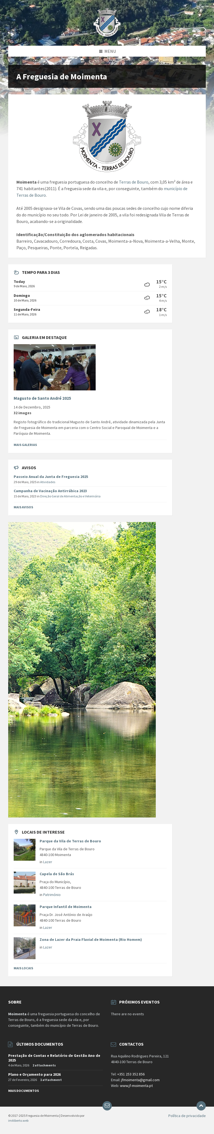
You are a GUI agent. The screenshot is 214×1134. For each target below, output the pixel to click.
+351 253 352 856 (131, 1074)
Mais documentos (23, 1091)
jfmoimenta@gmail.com (140, 1079)
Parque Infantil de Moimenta (66, 906)
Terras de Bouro (133, 182)
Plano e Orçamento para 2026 (34, 1074)
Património (52, 894)
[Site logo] (107, 35)
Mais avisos (23, 507)
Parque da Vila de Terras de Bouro (70, 841)
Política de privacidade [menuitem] (187, 1115)
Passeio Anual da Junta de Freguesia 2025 (51, 476)
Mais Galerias (25, 445)
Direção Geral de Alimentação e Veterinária (70, 496)
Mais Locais (23, 968)
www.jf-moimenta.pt (136, 1085)
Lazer (47, 861)
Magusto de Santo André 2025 (42, 398)
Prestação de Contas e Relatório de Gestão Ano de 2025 (54, 1058)
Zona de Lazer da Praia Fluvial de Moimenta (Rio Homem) (91, 939)
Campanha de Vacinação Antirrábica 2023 (50, 490)
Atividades (47, 482)
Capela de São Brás (57, 873)
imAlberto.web (18, 1120)
